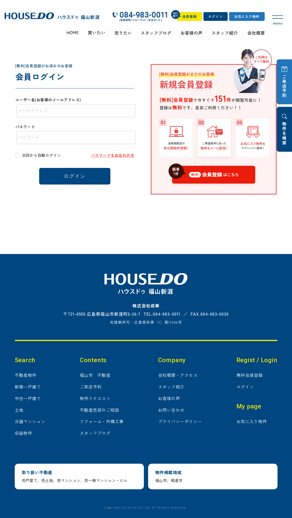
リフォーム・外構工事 (102, 421)
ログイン (245, 387)
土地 (19, 410)
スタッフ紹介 (171, 387)
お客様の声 (169, 398)
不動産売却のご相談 (99, 410)
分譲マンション (30, 421)
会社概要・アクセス (178, 375)
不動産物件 (26, 375)
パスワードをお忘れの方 (112, 155)
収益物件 (23, 433)
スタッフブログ (95, 433)
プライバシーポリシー (180, 421)
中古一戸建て (28, 398)
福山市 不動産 (95, 375)
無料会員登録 (249, 375)
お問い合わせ (171, 410)
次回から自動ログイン (41, 155)
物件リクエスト (95, 398)
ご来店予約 (91, 387)
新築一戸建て (28, 387)
